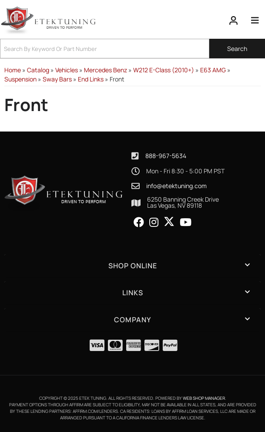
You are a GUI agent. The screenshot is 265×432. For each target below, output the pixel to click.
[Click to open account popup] (233, 20)
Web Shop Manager (204, 398)
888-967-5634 (165, 156)
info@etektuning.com (176, 186)
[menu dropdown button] (255, 20)
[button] (132, 48)
